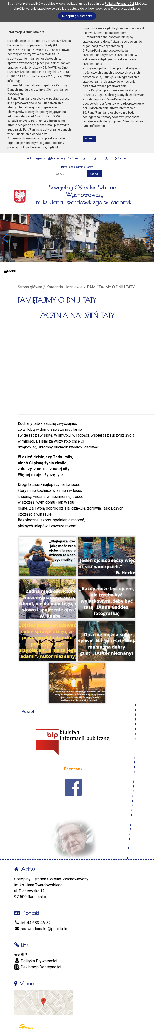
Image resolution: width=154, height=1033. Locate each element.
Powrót (27, 711)
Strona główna (36, 158)
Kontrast (121, 158)
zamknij (89, 138)
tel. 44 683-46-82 (32, 922)
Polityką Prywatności (119, 3)
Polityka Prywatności (35, 960)
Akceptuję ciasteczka (77, 16)
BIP (20, 954)
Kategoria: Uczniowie (64, 287)
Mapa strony (56, 158)
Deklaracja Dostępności (37, 967)
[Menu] (77, 271)
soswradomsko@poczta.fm (41, 928)
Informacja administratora (77, 167)
